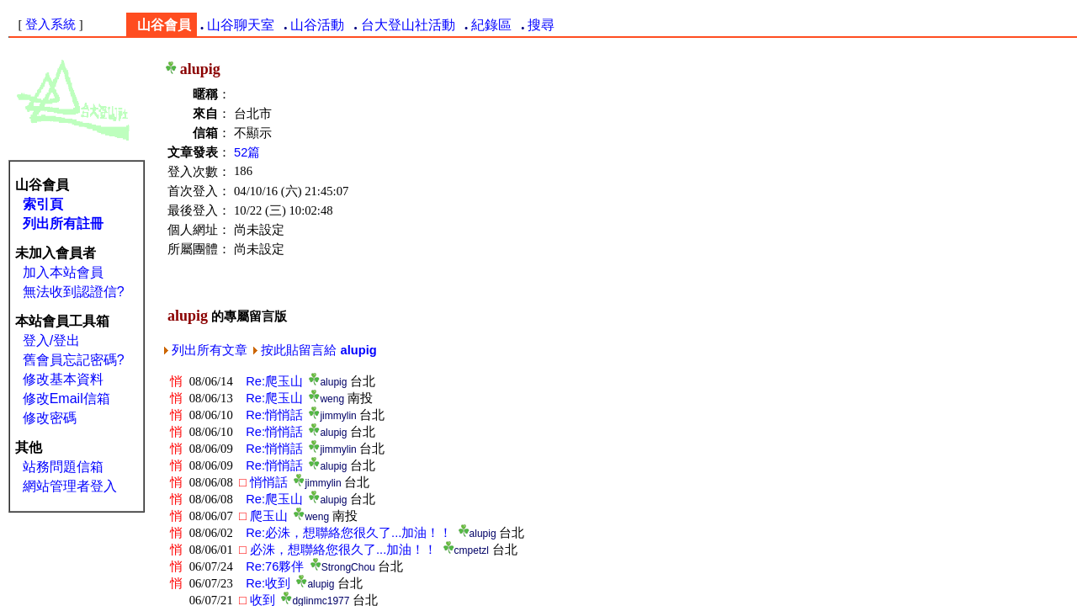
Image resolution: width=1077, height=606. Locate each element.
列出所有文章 (205, 350)
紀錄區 (491, 25)
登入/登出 (51, 340)
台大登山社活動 (408, 25)
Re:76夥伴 (271, 566)
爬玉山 (263, 516)
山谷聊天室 (240, 25)
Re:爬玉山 (271, 381)
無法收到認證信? (74, 291)
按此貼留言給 (314, 350)
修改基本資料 (63, 379)
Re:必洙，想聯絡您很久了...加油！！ (345, 533)
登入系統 (50, 24)
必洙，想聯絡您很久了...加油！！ (338, 549)
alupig (328, 382)
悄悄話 (263, 482)
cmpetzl (466, 550)
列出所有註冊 (63, 223)
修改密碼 (50, 418)
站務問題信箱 (63, 467)
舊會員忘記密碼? (74, 360)
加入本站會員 (63, 272)
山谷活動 (317, 25)
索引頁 (43, 204)
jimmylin (332, 416)
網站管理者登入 (70, 486)
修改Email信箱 (66, 398)
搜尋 (541, 25)
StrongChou (342, 567)
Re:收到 (264, 583)
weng (326, 399)
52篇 (247, 152)
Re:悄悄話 (271, 415)
